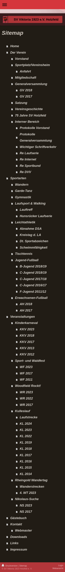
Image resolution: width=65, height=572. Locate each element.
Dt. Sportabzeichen (34, 241)
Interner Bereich (27, 121)
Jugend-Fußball (26, 260)
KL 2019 (26, 442)
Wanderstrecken (32, 486)
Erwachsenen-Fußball (31, 298)
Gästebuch (18, 518)
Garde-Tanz (23, 191)
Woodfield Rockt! (28, 386)
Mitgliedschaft (25, 77)
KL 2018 (26, 448)
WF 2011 (26, 379)
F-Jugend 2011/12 (33, 291)
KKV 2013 (27, 348)
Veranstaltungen (22, 316)
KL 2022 (26, 436)
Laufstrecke (28, 417)
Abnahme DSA (31, 228)
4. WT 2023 (28, 493)
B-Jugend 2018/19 (33, 266)
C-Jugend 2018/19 (33, 272)
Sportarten (18, 178)
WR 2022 (26, 398)
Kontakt (16, 524)
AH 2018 (26, 304)
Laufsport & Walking (30, 203)
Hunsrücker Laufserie (36, 216)
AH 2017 (26, 310)
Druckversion (10, 566)
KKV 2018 (27, 335)
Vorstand (21, 59)
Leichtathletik (25, 222)
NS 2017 (26, 511)
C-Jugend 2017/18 (33, 279)
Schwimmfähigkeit (33, 247)
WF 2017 (26, 373)
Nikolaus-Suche (26, 499)
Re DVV (25, 172)
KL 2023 (26, 430)
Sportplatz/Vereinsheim (32, 65)
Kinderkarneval (26, 323)
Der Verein (18, 52)
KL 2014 (26, 474)
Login (60, 565)
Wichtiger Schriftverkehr (38, 147)
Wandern (21, 184)
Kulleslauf (22, 411)
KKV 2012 (27, 354)
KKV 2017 (27, 342)
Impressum (18, 549)
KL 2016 (26, 461)
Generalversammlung (31, 84)
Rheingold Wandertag (31, 480)
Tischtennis (23, 253)
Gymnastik (23, 197)
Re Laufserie (29, 153)
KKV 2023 (27, 329)
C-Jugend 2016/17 (33, 285)
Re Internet (28, 159)
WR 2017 (26, 405)
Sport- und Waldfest (30, 360)
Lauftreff (26, 209)
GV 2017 (26, 96)
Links (14, 543)
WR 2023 (26, 392)
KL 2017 (26, 455)
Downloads (18, 537)
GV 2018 (26, 90)
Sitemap (23, 566)
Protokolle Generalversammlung (36, 137)
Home (14, 46)
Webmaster (23, 530)
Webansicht (58, 568)
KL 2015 (26, 467)
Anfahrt (25, 71)
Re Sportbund (30, 166)
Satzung (21, 103)
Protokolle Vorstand (35, 128)
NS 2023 (26, 505)
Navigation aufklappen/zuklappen (32, 4)
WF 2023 (26, 367)
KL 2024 (26, 423)
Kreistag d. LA (30, 235)
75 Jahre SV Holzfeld (30, 115)
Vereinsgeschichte (29, 109)
